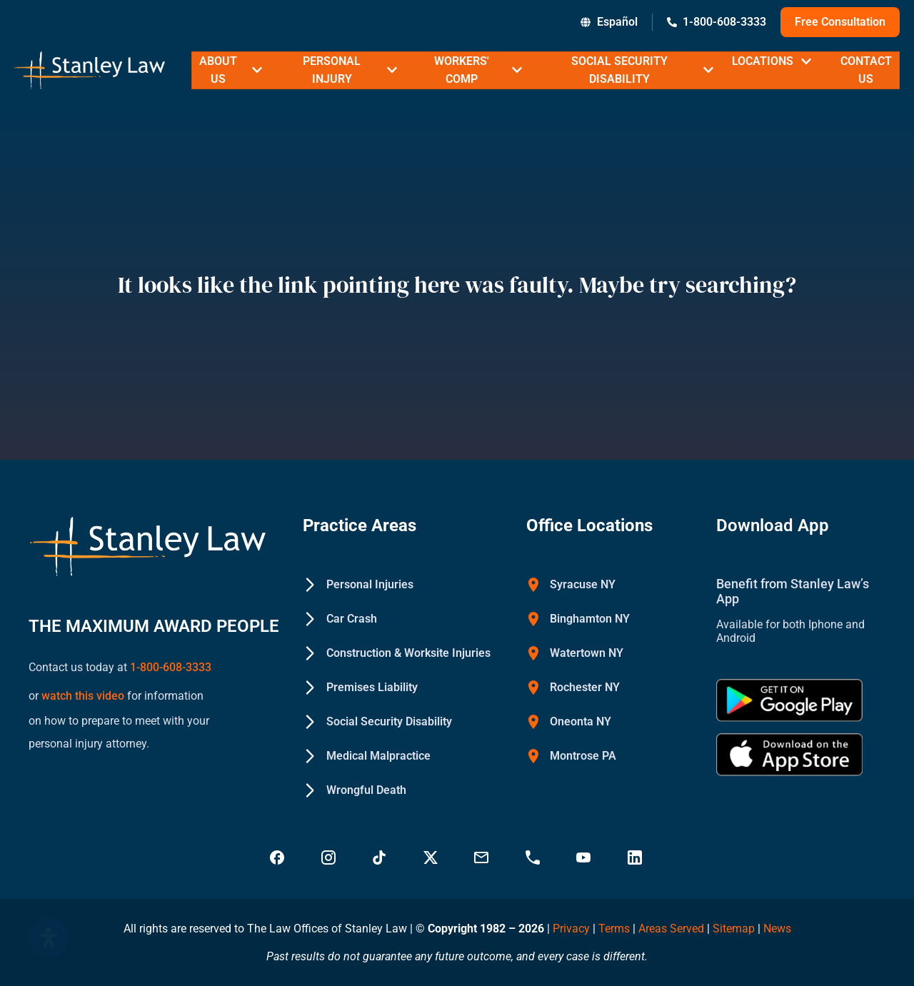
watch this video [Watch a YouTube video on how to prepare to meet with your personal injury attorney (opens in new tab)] (81, 687)
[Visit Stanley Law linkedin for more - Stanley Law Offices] (636, 857)
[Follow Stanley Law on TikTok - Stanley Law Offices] (380, 857)
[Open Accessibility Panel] (49, 937)
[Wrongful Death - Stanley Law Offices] (354, 790)
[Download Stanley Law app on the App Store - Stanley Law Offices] (789, 754)
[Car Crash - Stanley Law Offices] (340, 619)
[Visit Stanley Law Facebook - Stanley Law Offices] (278, 857)
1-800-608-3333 (170, 664)
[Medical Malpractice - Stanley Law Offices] (367, 756)
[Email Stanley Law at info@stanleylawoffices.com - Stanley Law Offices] (482, 857)
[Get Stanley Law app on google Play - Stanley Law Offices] (789, 700)
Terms (614, 928)
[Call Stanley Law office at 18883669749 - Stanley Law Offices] (534, 857)
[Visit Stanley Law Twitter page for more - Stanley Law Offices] (432, 857)
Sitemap (734, 928)
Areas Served (672, 928)
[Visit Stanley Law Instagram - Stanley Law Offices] (329, 857)
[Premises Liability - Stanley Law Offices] (360, 687)
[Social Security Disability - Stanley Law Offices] (377, 721)
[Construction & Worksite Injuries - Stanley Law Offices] (397, 653)
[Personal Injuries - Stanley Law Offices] (358, 584)
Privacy (571, 928)
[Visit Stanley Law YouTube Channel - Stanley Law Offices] (584, 857)
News (777, 928)
